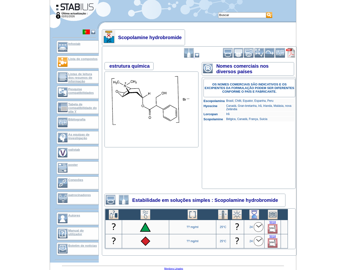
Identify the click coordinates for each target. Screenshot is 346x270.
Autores (74, 215)
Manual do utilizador (76, 232)
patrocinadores (79, 195)
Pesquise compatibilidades (81, 91)
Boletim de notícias (82, 245)
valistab (74, 149)
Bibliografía (77, 119)
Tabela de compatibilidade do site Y (82, 107)
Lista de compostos (83, 59)
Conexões (75, 180)
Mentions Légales (173, 268)
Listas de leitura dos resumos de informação (80, 77)
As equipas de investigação (78, 136)
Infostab (74, 44)
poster (73, 165)
